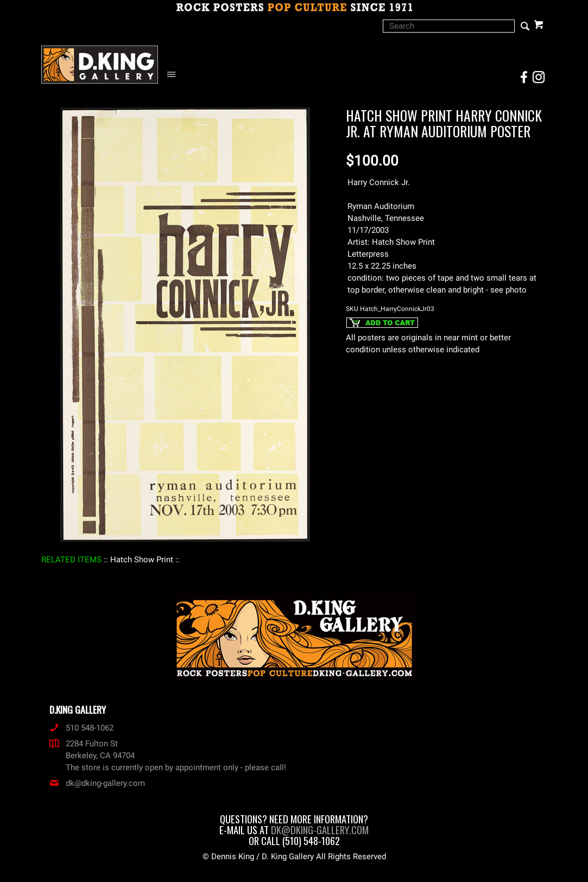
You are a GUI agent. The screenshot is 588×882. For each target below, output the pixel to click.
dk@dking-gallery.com (97, 783)
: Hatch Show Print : (142, 559)
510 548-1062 (81, 728)
